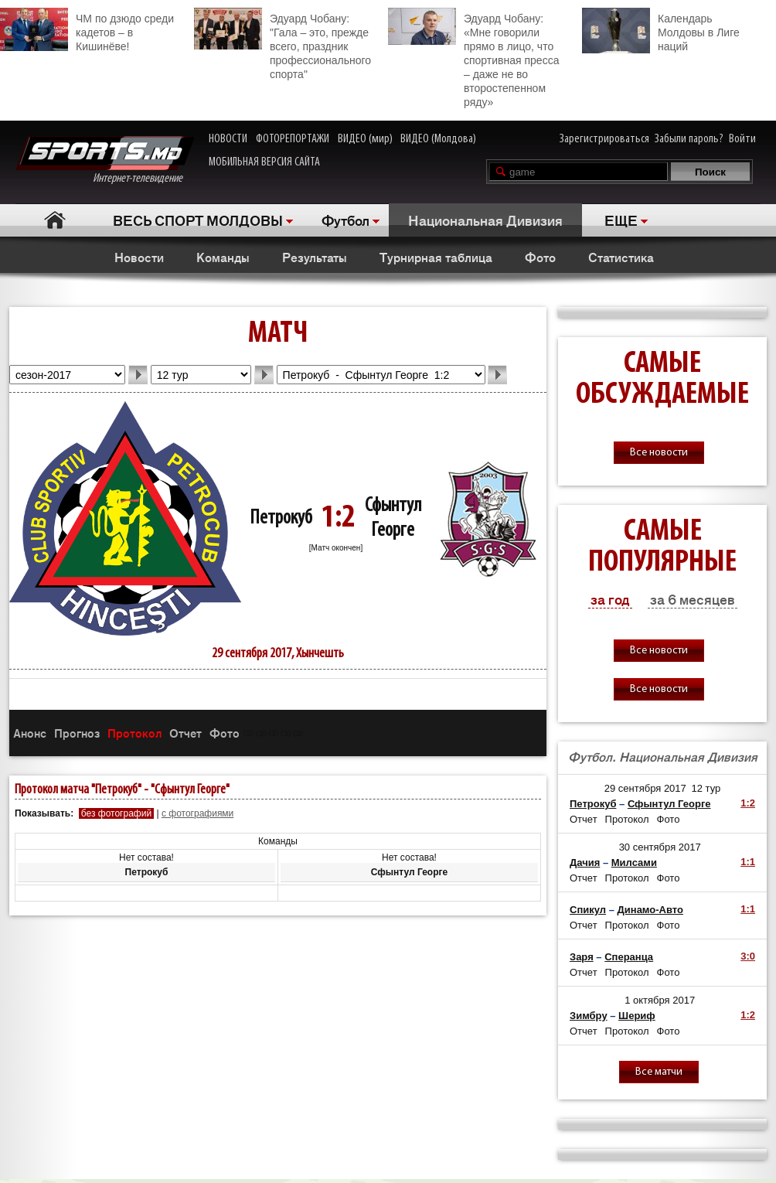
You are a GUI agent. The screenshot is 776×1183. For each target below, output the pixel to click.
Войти (742, 139)
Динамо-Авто (650, 909)
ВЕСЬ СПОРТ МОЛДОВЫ (198, 219)
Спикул (588, 909)
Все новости (659, 453)
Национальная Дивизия (485, 219)
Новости (139, 256)
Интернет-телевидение (104, 160)
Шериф (636, 1015)
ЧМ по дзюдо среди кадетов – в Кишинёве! (87, 30)
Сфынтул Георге (669, 804)
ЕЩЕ (621, 219)
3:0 (747, 956)
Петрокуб (281, 518)
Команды (223, 256)
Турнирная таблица (435, 256)
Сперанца (628, 957)
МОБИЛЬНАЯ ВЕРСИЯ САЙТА (264, 162)
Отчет (185, 732)
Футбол (345, 219)
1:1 (747, 862)
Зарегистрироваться (604, 139)
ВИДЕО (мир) (365, 139)
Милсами (634, 862)
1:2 (747, 803)
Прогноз (77, 732)
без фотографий (116, 813)
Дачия (585, 862)
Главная (54, 220)
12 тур (705, 788)
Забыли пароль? (689, 139)
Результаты (314, 256)
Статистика (621, 256)
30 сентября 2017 (660, 847)
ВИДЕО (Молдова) (438, 139)
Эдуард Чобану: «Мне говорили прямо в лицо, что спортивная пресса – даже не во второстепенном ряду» (473, 58)
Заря (582, 957)
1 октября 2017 (660, 1000)
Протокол (134, 732)
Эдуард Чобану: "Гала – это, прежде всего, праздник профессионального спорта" (282, 44)
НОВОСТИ (228, 139)
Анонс (29, 732)
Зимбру (589, 1015)
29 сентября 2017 (645, 788)
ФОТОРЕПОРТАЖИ (292, 139)
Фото (540, 256)
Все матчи (658, 1072)
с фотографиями (197, 813)
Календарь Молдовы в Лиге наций (661, 30)
